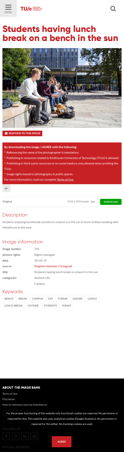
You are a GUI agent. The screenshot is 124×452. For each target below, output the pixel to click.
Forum (63, 298)
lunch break (13, 305)
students (50, 305)
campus (37, 298)
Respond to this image (22, 133)
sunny (66, 305)
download (111, 201)
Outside (33, 305)
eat (50, 298)
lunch (92, 298)
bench (8, 298)
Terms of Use (65, 179)
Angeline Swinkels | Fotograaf (53, 266)
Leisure (78, 298)
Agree (61, 441)
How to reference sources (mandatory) (24, 404)
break (23, 298)
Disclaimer (8, 399)
